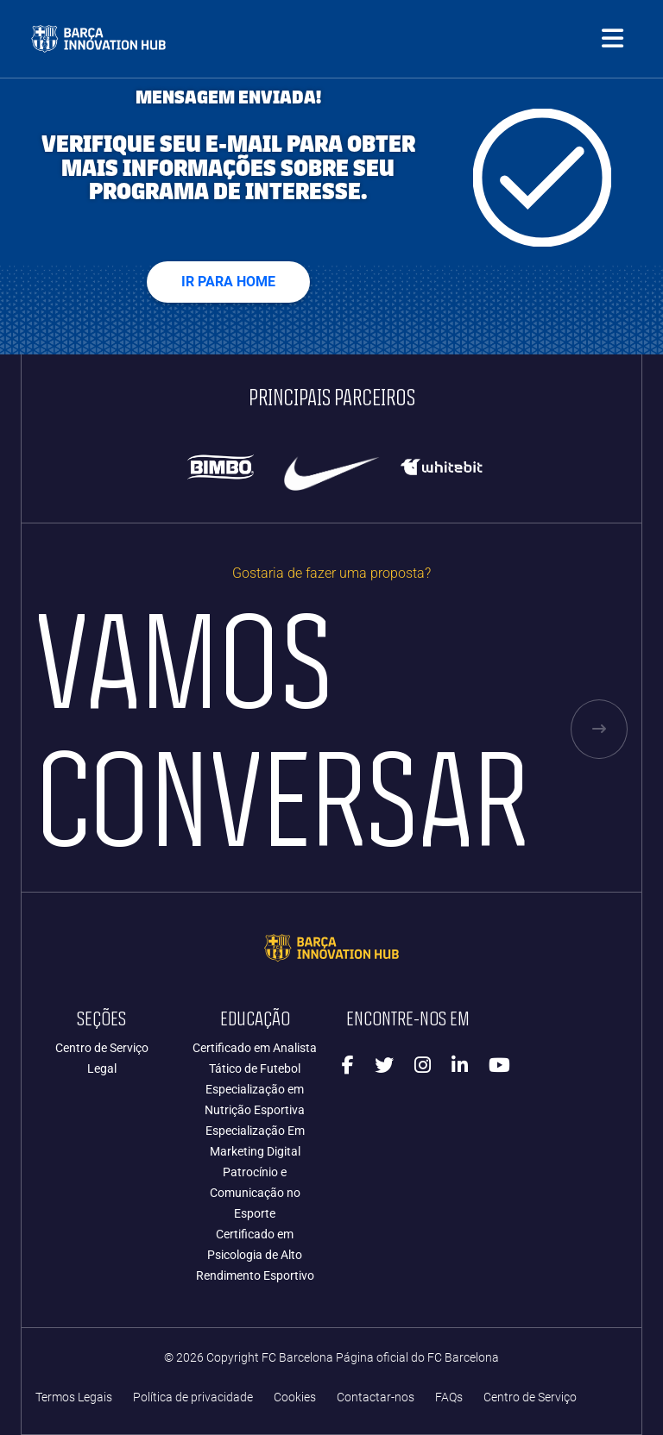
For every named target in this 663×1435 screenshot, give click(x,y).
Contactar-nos (375, 1397)
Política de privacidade (193, 1397)
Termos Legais (73, 1397)
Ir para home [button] (228, 281)
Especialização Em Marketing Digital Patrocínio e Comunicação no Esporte (255, 1172)
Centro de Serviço (101, 1048)
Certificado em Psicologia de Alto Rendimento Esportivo (255, 1254)
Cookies (295, 1397)
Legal (102, 1068)
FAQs (449, 1397)
